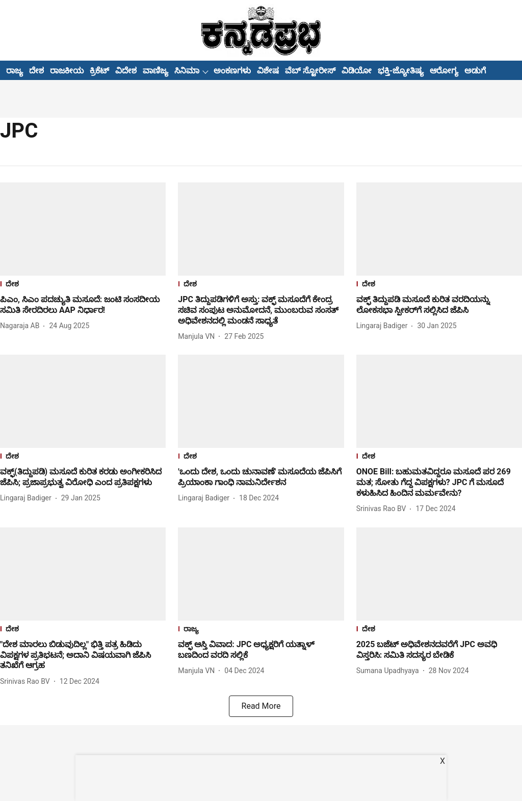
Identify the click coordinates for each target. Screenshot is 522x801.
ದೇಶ (36, 70)
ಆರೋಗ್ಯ (444, 70)
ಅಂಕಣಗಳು (232, 70)
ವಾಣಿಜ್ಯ (155, 70)
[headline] (83, 305)
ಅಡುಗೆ (475, 70)
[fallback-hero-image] (83, 229)
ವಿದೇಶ (126, 70)
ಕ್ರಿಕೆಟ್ (99, 70)
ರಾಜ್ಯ (14, 70)
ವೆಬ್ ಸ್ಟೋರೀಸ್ (310, 70)
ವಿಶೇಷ (268, 70)
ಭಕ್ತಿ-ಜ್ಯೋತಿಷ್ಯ (401, 70)
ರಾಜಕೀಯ (67, 70)
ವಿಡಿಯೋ (357, 70)
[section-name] (83, 285)
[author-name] (21, 326)
